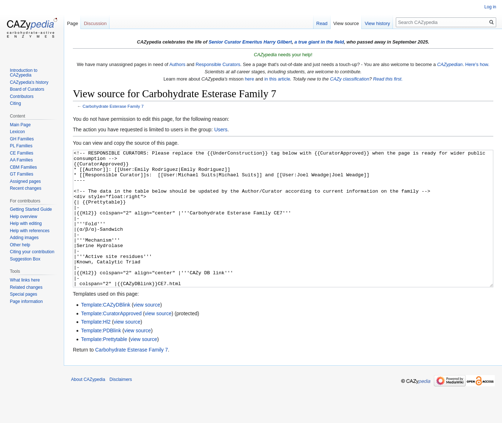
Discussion (95, 23)
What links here (25, 280)
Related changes (26, 287)
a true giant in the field (319, 42)
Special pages (23, 294)
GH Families (22, 138)
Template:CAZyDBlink (105, 332)
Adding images (24, 237)
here (249, 79)
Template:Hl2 (96, 349)
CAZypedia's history (29, 82)
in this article (277, 79)
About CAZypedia (88, 406)
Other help (20, 244)
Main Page (20, 124)
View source (346, 23)
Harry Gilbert (278, 42)
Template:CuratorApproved (111, 341)
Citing (15, 103)
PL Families (21, 145)
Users (221, 129)
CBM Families (23, 167)
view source (146, 332)
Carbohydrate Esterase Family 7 (113, 106)
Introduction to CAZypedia (23, 73)
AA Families (21, 160)
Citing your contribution (32, 251)
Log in (490, 6)
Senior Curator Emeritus (235, 42)
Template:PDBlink (101, 358)
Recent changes (25, 188)
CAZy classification (349, 79)
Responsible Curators (218, 64)
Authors (177, 64)
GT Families (21, 174)
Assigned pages (25, 181)
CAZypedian (449, 64)
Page (72, 23)
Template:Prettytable (104, 366)
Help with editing (26, 223)
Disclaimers (120, 406)
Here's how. (477, 64)
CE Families (21, 153)
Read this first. (388, 79)
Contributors (21, 96)
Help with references (29, 230)
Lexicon (17, 131)
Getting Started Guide (31, 209)
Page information (26, 301)
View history (377, 23)
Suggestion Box (25, 259)
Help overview (23, 216)
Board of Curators (27, 89)
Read (322, 23)
